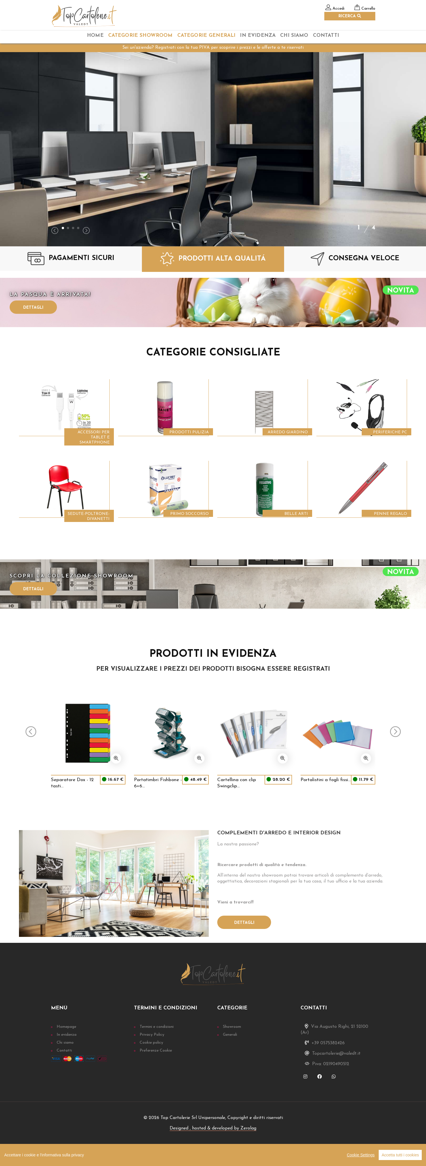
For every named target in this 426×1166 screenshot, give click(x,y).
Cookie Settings (360, 1155)
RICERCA (349, 16)
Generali (230, 1035)
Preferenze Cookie (156, 1050)
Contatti (326, 35)
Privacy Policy (152, 1035)
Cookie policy (151, 1043)
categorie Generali (206, 35)
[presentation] (55, 231)
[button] (63, 228)
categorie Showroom (140, 35)
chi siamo (294, 35)
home (95, 35)
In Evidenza (258, 35)
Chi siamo (65, 1043)
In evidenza (66, 1035)
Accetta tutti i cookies (400, 1155)
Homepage (66, 1027)
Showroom (232, 1027)
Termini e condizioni (157, 1027)
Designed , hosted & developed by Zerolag (213, 1128)
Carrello (368, 9)
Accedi (338, 9)
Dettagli (33, 308)
